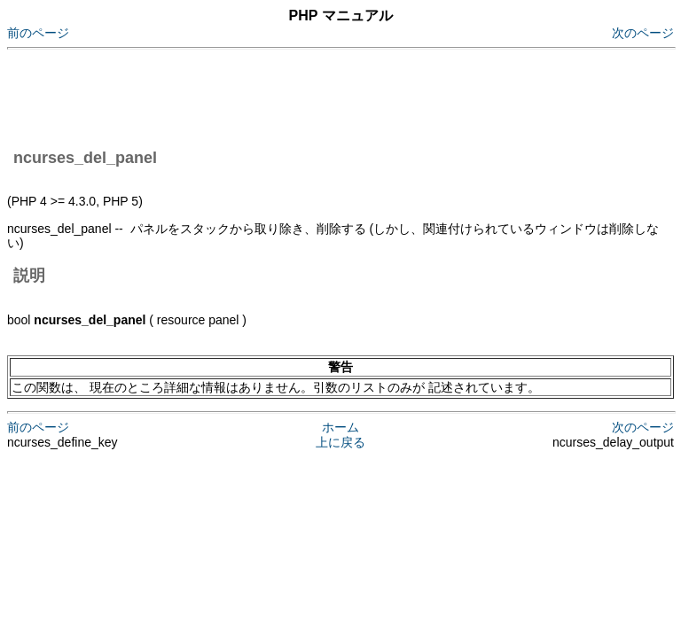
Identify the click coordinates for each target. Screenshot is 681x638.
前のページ (38, 33)
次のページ (643, 33)
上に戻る (340, 442)
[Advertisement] (330, 96)
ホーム (340, 427)
